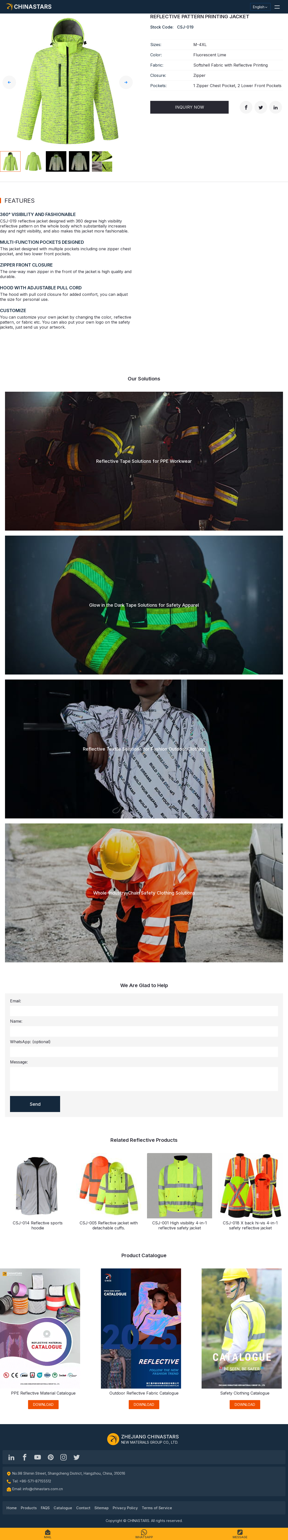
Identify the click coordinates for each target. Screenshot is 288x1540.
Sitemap (101, 1508)
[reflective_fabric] (63, 1457)
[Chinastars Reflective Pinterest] (50, 1457)
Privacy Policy (125, 1508)
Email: (15, 1000)
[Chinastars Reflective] (37, 1457)
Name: (16, 1021)
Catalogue (63, 1508)
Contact (83, 1508)
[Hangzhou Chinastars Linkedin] (11, 1457)
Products (29, 1508)
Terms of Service (157, 1508)
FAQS (45, 1508)
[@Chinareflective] (76, 1457)
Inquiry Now (189, 107)
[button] (277, 7)
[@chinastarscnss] (24, 1457)
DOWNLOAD (43, 1404)
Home (12, 1508)
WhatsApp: (30, 1041)
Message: (19, 1061)
